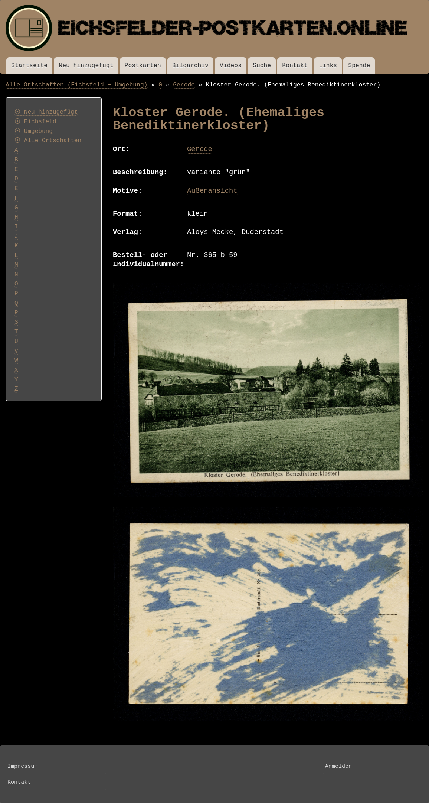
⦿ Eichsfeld (35, 121)
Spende (359, 65)
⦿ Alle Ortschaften (47, 140)
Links (328, 65)
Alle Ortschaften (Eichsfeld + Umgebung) (77, 84)
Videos (231, 65)
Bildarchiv (190, 65)
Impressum (22, 766)
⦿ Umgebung (33, 131)
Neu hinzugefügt (86, 65)
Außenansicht (212, 191)
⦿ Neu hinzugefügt (46, 112)
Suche (262, 65)
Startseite (29, 65)
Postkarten (143, 65)
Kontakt (295, 65)
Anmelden (338, 766)
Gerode (184, 84)
